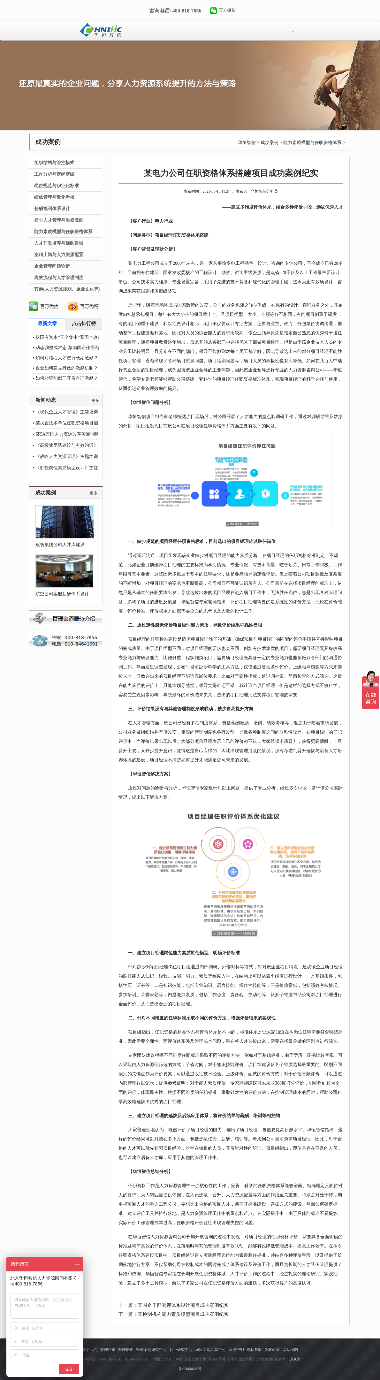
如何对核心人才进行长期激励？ (66, 357)
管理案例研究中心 (151, 1349)
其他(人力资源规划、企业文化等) (67, 289)
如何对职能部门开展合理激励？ (66, 378)
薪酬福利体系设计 (52, 208)
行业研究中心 (181, 1349)
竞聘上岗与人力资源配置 (58, 254)
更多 (95, 400)
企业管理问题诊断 (52, 266)
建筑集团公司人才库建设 (60, 544)
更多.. (94, 493)
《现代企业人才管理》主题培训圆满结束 (75, 411)
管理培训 (125, 1349)
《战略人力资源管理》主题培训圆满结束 (75, 456)
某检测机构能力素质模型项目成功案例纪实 (183, 1314)
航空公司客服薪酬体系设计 (62, 593)
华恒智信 (247, 142)
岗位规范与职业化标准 (56, 185)
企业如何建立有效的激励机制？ (66, 368)
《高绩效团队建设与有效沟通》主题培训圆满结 (82, 445)
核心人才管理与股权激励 (58, 220)
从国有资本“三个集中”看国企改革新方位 (75, 337)
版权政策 (272, 1349)
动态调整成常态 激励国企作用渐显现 (71, 347)
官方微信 (227, 10)
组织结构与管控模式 (54, 162)
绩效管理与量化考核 (54, 197)
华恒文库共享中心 (210, 1349)
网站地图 (290, 1349)
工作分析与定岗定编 (54, 174)
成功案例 (269, 142)
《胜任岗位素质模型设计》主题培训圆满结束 (80, 467)
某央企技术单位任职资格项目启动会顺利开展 (80, 423)
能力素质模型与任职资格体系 (312, 142)
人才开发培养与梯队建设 (58, 243)
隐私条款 (254, 1349)
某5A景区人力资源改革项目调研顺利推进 (76, 434)
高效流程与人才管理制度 (58, 277)
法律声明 (236, 1349)
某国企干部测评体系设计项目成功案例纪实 (183, 1305)
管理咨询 (108, 1349)
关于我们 (89, 1349)
